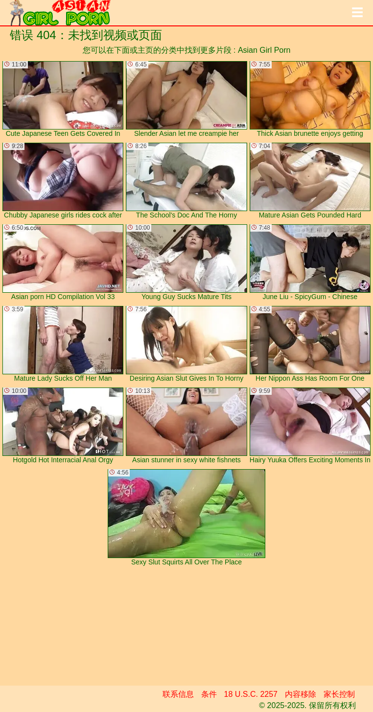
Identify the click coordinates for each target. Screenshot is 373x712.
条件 (209, 694)
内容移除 (300, 694)
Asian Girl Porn (264, 50)
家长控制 (339, 694)
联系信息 (178, 694)
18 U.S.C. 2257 (251, 694)
